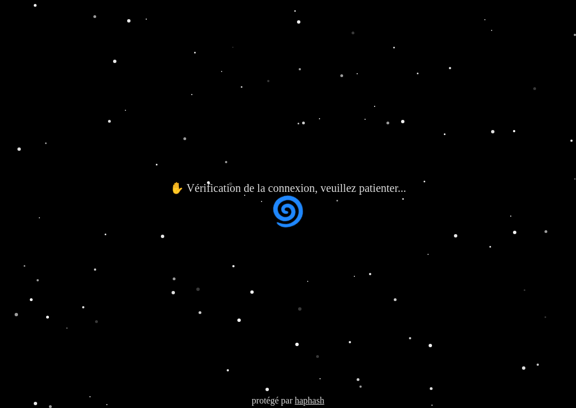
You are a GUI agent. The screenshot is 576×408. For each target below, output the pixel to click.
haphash (309, 400)
